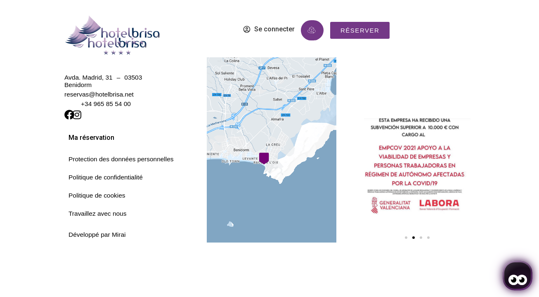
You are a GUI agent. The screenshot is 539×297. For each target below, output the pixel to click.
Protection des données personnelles (121, 159)
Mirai (119, 234)
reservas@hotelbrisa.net (99, 94)
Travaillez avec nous (97, 213)
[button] (369, 174)
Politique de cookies (97, 195)
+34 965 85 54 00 (106, 103)
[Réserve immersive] (311, 30)
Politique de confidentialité (106, 177)
